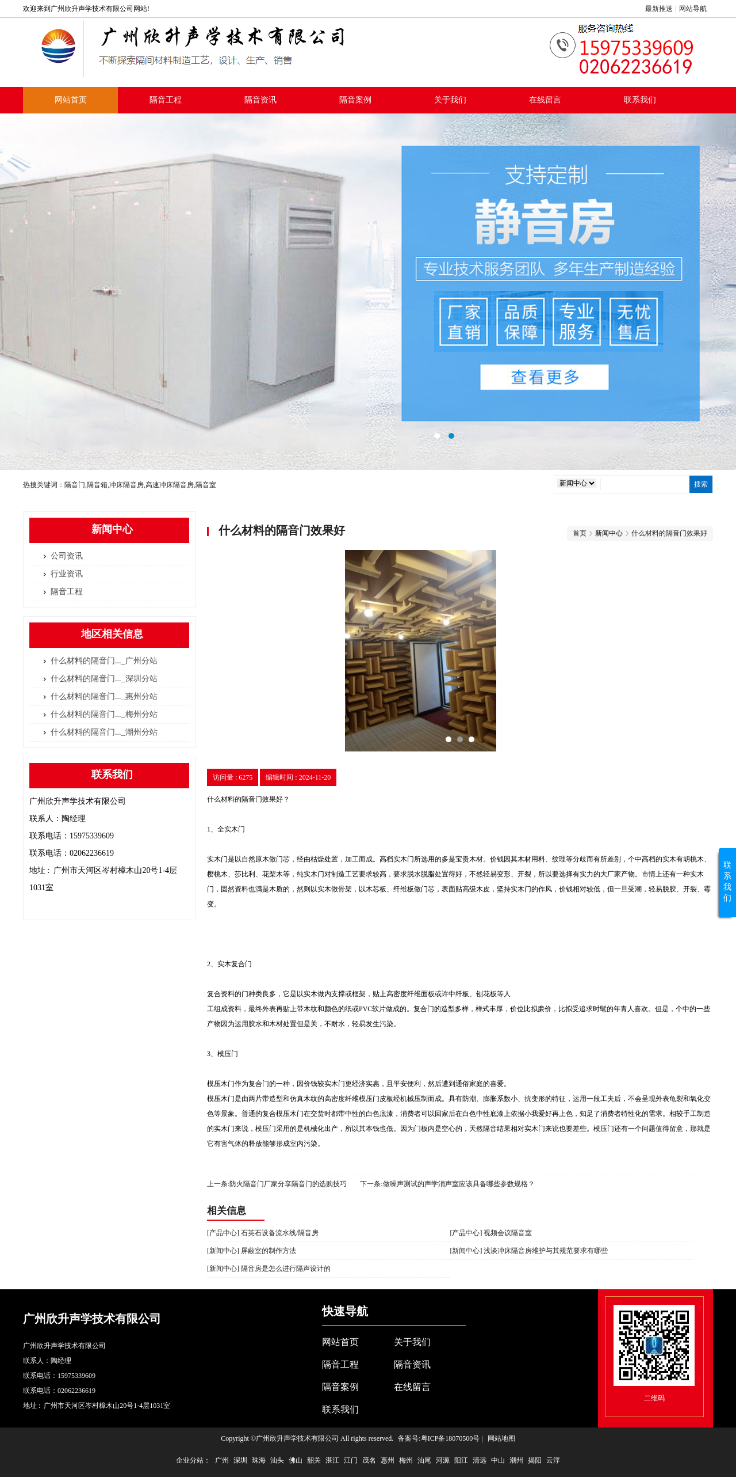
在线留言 (545, 100)
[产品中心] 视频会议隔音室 (491, 1233)
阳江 (461, 1460)
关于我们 (450, 100)
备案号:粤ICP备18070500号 (439, 1438)
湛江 (332, 1460)
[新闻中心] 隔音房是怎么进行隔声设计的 (269, 1269)
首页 (579, 533)
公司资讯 (67, 556)
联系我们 (640, 100)
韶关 (314, 1460)
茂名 (369, 1460)
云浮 (553, 1460)
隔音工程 (166, 100)
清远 (479, 1460)
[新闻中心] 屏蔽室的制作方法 (251, 1251)
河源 (443, 1460)
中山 (498, 1460)
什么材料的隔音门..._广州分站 (104, 660)
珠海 (259, 1460)
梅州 (406, 1460)
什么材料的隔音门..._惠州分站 (104, 696)
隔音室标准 (368, 291)
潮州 (516, 1460)
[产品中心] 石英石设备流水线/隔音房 (263, 1233)
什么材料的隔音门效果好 (669, 533)
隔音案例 (355, 100)
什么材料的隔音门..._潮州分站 (104, 732)
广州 (222, 1460)
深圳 (240, 1460)
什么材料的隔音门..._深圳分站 (104, 678)
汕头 (277, 1460)
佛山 (295, 1460)
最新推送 (659, 9)
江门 (351, 1460)
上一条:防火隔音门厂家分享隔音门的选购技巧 (277, 1184)
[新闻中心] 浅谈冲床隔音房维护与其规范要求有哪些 (529, 1251)
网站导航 (693, 9)
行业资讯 (67, 573)
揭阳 (535, 1460)
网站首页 (71, 100)
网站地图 (501, 1438)
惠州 (387, 1460)
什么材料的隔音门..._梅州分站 (104, 714)
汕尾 (424, 1460)
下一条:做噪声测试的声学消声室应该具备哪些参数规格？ (447, 1184)
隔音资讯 (260, 100)
